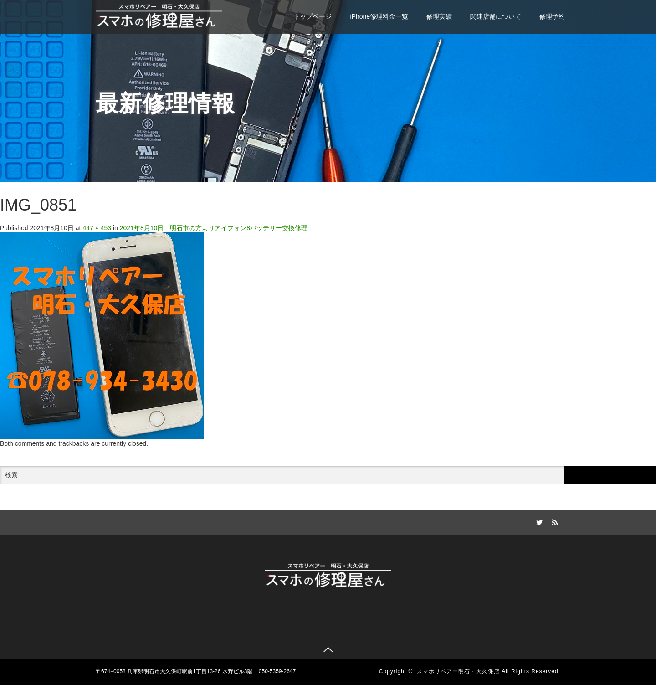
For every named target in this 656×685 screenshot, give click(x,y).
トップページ (312, 16)
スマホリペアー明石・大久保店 (458, 671)
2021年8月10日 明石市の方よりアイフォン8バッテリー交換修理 (214, 228)
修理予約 (552, 16)
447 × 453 (96, 228)
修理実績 (439, 16)
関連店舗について (495, 16)
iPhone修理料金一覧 (379, 16)
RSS (553, 521)
